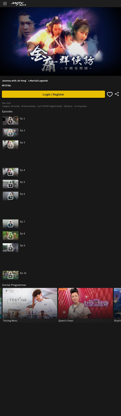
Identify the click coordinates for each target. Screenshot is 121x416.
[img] (18, 4)
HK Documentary (28, 106)
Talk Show (68, 106)
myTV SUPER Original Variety (49, 106)
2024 (8, 103)
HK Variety (15, 106)
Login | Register (53, 94)
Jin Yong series (80, 106)
